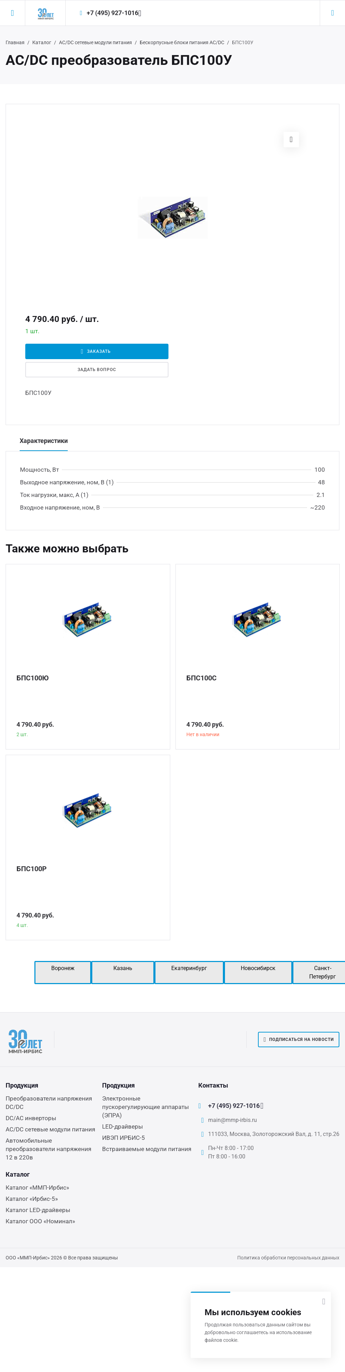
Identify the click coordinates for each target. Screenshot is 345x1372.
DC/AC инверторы (31, 1118)
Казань (122, 968)
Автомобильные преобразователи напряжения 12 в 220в (48, 1149)
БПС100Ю (32, 678)
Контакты (213, 1085)
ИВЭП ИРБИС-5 (123, 1137)
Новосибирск (258, 968)
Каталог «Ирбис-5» (32, 1198)
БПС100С (201, 678)
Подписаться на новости (299, 1039)
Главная (15, 42)
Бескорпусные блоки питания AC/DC (182, 42)
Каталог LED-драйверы (38, 1209)
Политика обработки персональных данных (288, 1257)
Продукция (22, 1085)
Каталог (41, 42)
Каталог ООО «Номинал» (40, 1221)
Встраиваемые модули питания (146, 1148)
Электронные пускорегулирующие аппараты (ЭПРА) (145, 1107)
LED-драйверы (122, 1126)
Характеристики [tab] (44, 440)
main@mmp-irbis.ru (232, 1120)
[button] (291, 139)
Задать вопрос (97, 369)
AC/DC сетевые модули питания (95, 42)
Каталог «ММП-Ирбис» (37, 1187)
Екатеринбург (189, 968)
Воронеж (62, 968)
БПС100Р (31, 869)
